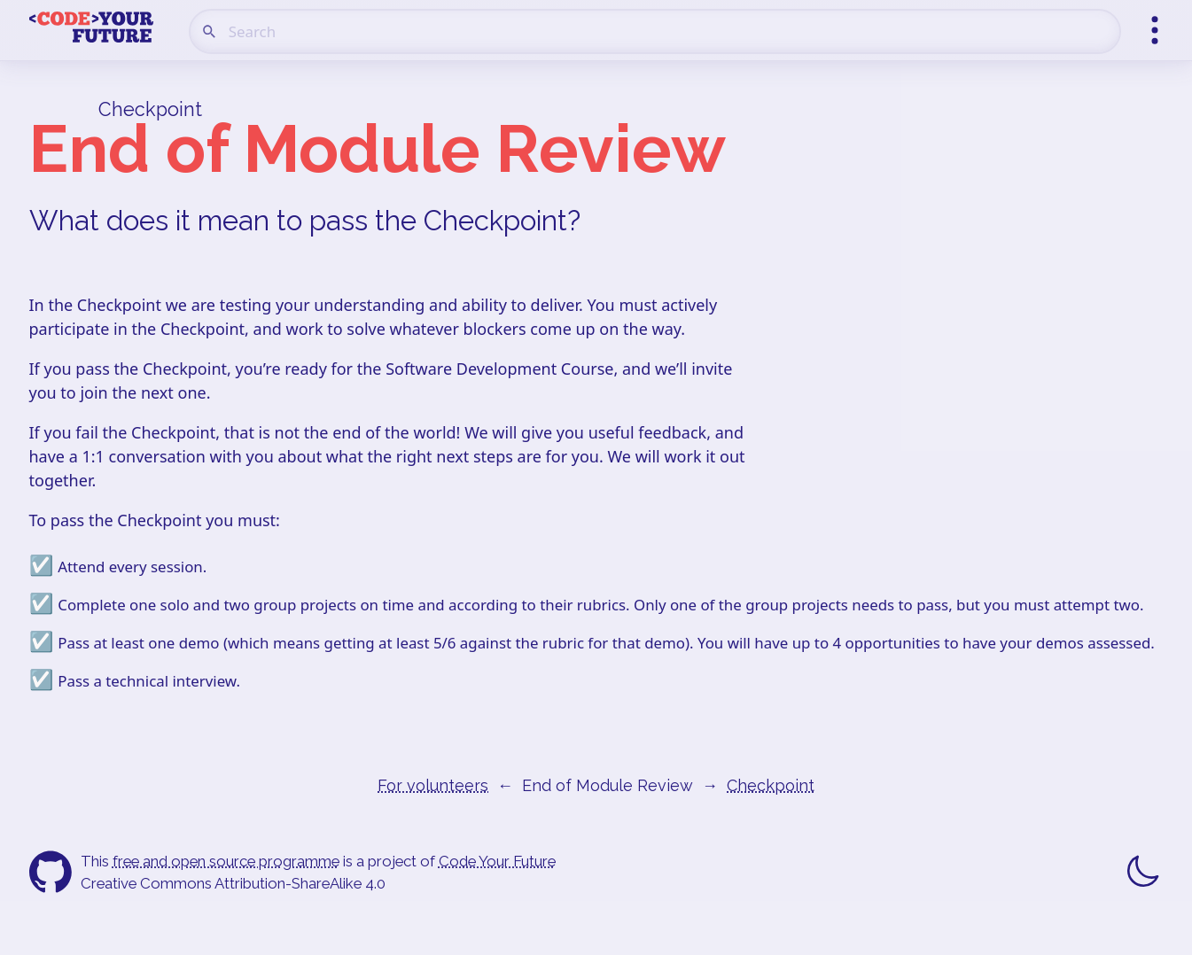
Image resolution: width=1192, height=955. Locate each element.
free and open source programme (226, 861)
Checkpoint (150, 109)
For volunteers (433, 785)
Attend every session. (132, 566)
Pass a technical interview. (149, 681)
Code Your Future (497, 861)
